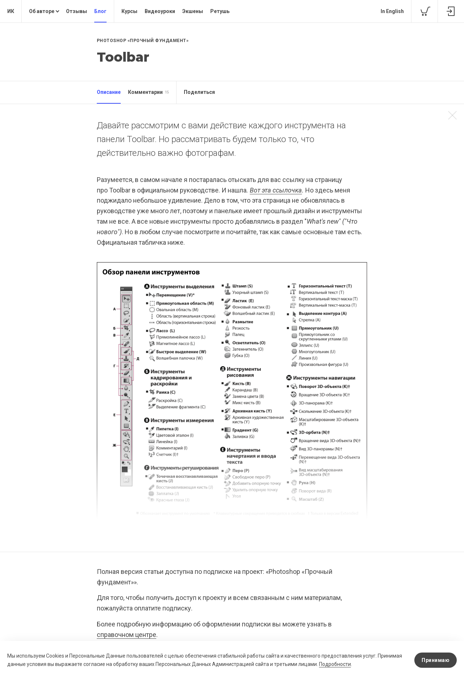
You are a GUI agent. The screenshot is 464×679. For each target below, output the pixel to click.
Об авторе (41, 11)
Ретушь (219, 11)
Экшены (192, 11)
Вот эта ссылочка (276, 190)
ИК (10, 11)
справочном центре (126, 634)
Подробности (335, 664)
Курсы (129, 11)
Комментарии (148, 92)
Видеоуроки (160, 11)
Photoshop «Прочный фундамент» (143, 40)
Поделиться (199, 92)
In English (392, 11)
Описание (109, 92)
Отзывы (76, 11)
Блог (100, 11)
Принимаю (436, 660)
